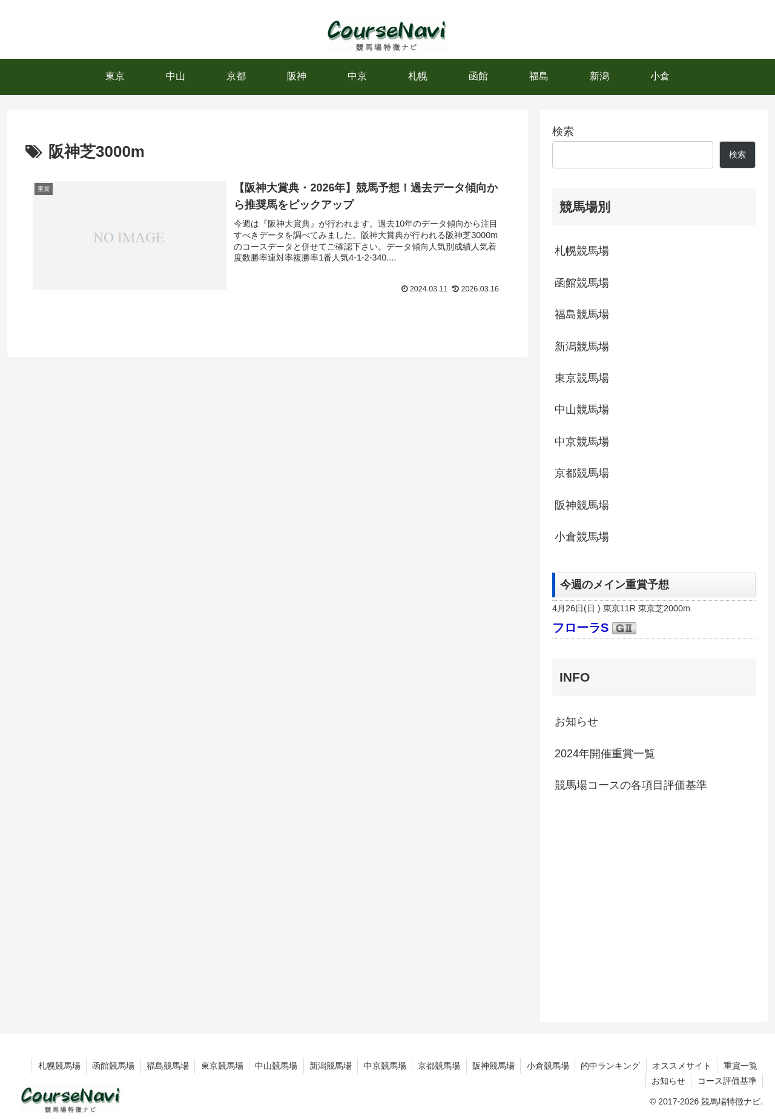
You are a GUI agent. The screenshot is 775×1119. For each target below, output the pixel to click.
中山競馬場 (582, 409)
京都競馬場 (582, 473)
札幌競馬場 (582, 251)
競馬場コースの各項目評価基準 (631, 785)
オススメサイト (680, 1066)
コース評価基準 (726, 1081)
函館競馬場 (582, 283)
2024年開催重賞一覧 (605, 754)
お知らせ (576, 722)
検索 (563, 131)
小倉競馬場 (582, 537)
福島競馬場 (582, 314)
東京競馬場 (582, 378)
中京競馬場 (582, 442)
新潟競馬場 (582, 346)
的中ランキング (608, 1066)
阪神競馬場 (582, 505)
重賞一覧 (740, 1066)
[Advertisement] (654, 906)
